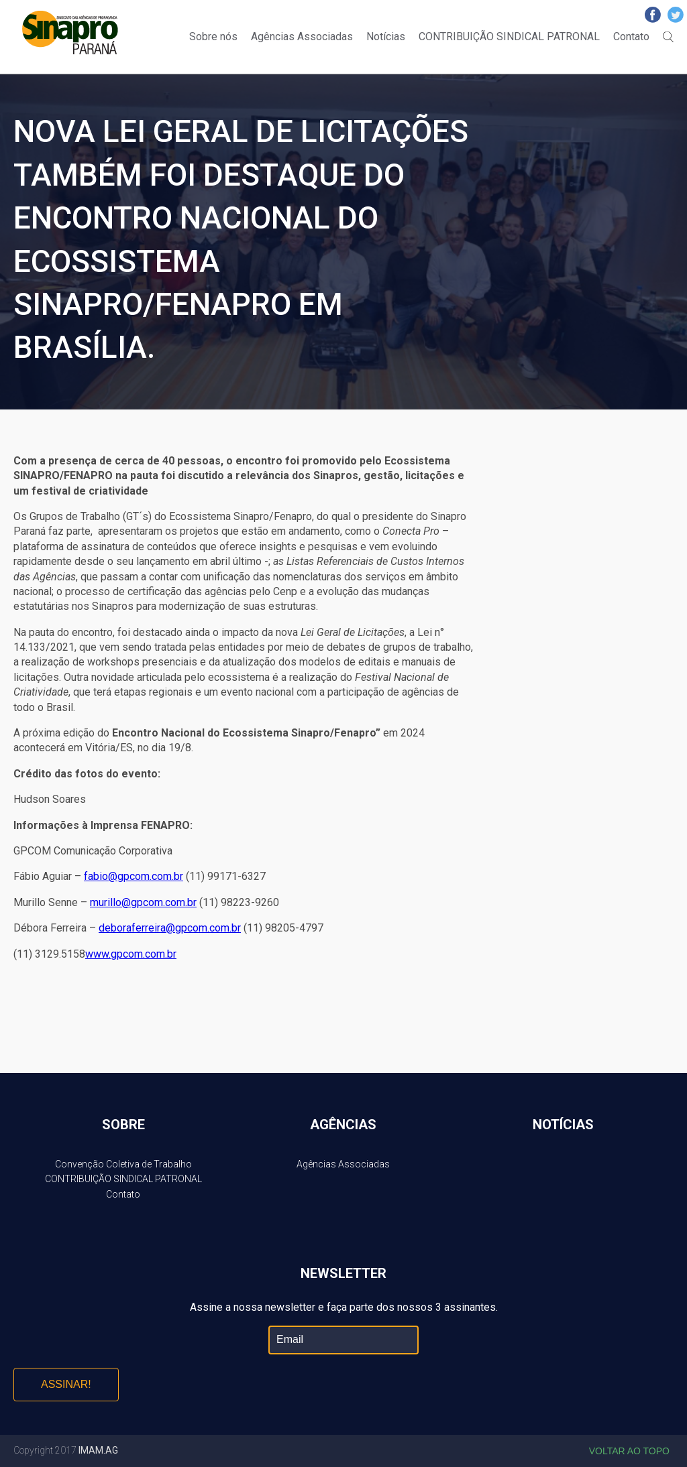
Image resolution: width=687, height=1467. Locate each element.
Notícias (385, 36)
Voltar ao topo (629, 1451)
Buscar (668, 36)
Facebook (653, 15)
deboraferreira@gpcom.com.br (170, 927)
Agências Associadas (302, 36)
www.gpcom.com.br (130, 954)
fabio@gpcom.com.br (133, 876)
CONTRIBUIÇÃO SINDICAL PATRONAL (509, 36)
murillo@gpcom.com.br (143, 902)
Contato (631, 36)
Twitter (676, 15)
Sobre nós (213, 36)
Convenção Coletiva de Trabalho (123, 1164)
